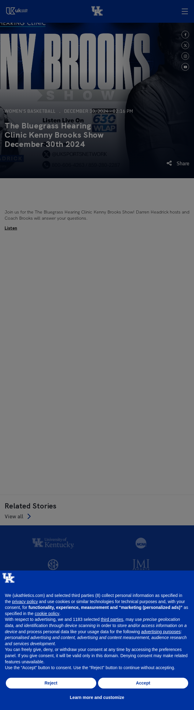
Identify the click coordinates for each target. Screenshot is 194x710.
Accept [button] (143, 683)
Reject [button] (50, 683)
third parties (112, 619)
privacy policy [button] (25, 601)
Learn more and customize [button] (97, 697)
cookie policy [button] (47, 613)
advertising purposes (161, 631)
